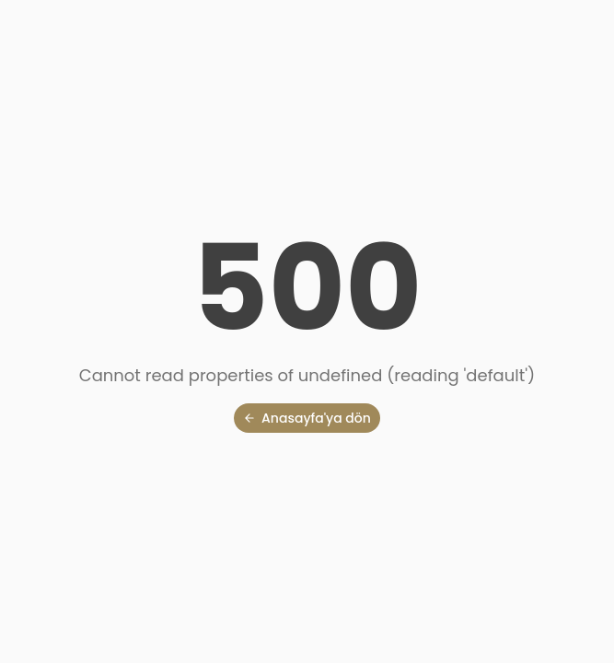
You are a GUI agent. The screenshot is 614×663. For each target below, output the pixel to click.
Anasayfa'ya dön (307, 418)
